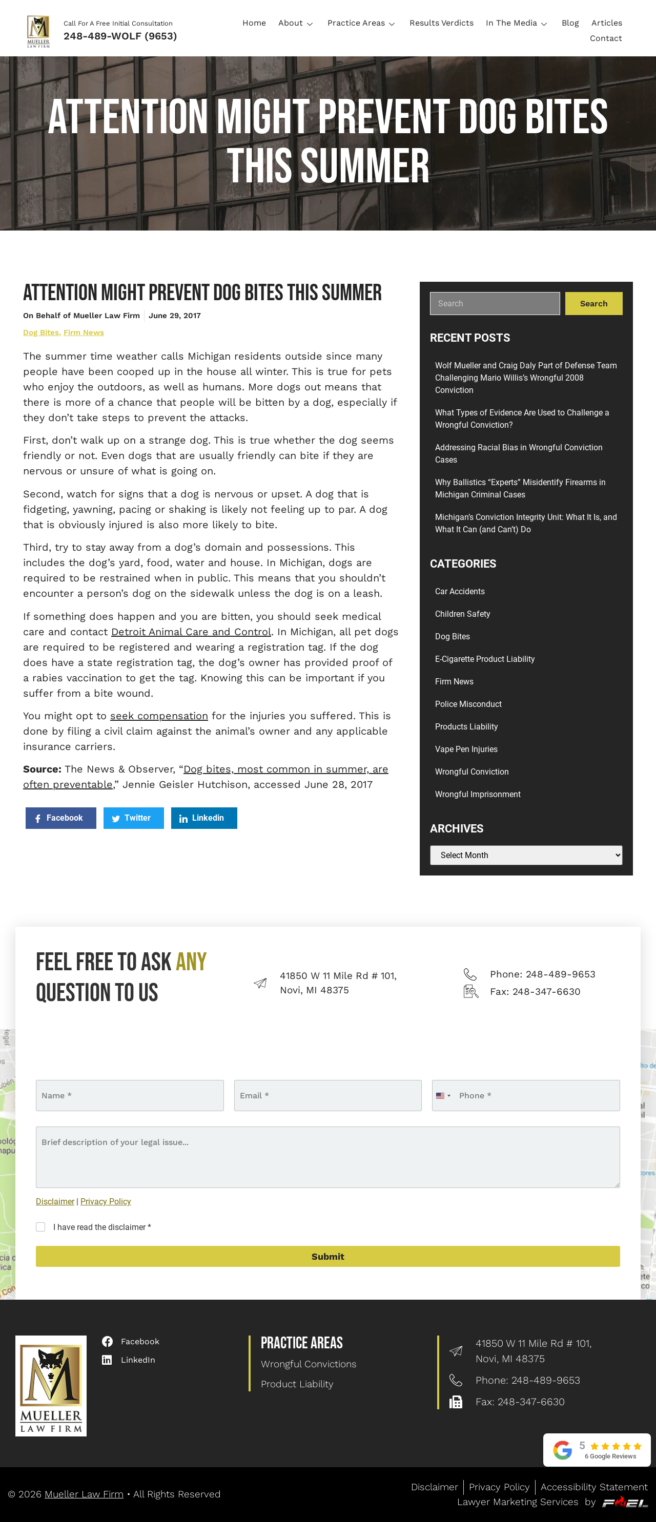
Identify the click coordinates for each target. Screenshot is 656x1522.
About (296, 23)
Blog (570, 23)
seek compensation (159, 716)
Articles (606, 23)
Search (594, 303)
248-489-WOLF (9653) (120, 36)
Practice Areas (362, 23)
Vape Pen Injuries (466, 749)
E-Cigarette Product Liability (485, 659)
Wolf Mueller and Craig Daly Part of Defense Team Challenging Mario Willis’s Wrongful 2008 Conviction (526, 378)
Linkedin (201, 818)
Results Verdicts (441, 23)
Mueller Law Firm (84, 1494)
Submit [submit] (328, 1256)
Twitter (131, 818)
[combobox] (443, 1095)
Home (254, 23)
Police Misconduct (468, 704)
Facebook (58, 818)
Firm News (84, 332)
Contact (606, 38)
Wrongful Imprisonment (478, 794)
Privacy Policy (105, 1201)
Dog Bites (41, 332)
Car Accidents (460, 591)
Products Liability (466, 727)
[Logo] (42, 30)
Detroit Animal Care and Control (191, 632)
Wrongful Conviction (472, 772)
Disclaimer (55, 1201)
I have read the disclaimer (102, 1227)
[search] (495, 303)
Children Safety (462, 614)
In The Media (517, 23)
